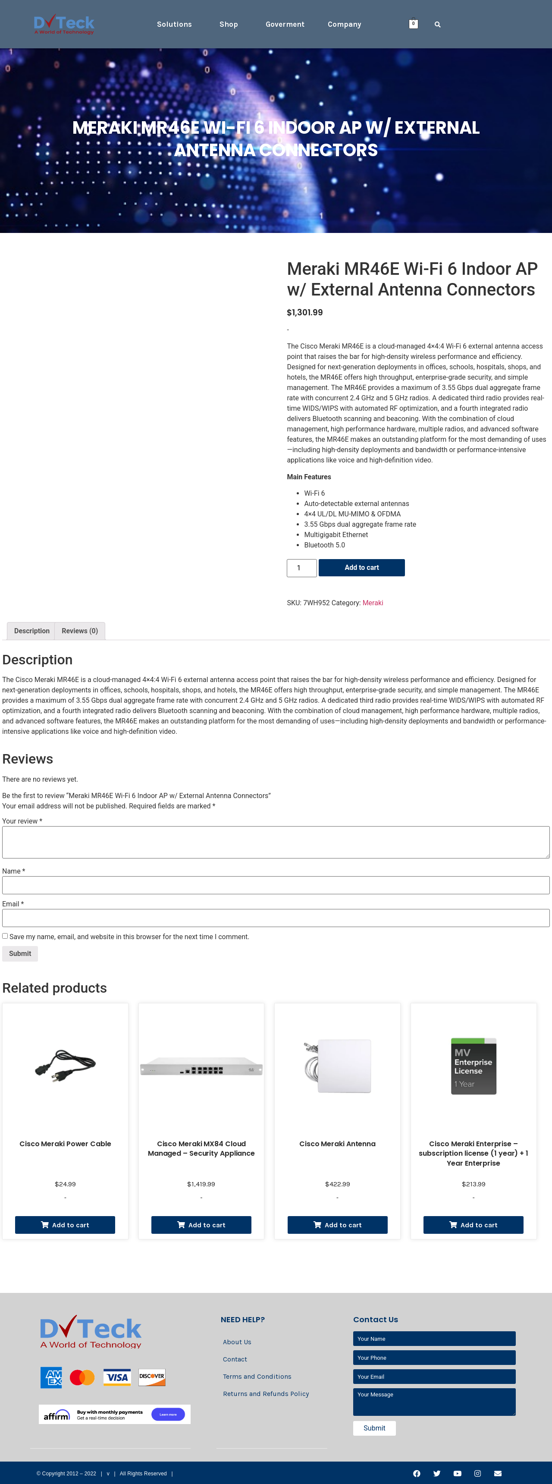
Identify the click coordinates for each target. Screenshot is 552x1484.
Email (13, 904)
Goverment (285, 24)
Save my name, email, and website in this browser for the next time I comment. (129, 937)
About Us (237, 1342)
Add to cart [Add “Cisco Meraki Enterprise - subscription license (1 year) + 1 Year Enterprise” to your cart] (479, 1225)
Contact (235, 1359)
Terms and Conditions (257, 1376)
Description (32, 631)
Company (344, 24)
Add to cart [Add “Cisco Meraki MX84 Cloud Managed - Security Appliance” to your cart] (207, 1225)
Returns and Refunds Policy (266, 1394)
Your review (22, 821)
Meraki (373, 603)
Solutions (174, 24)
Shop (229, 24)
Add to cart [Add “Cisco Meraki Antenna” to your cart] (343, 1225)
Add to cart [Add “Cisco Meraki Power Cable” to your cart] (70, 1225)
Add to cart (362, 567)
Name (13, 871)
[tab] (32, 631)
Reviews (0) (80, 631)
